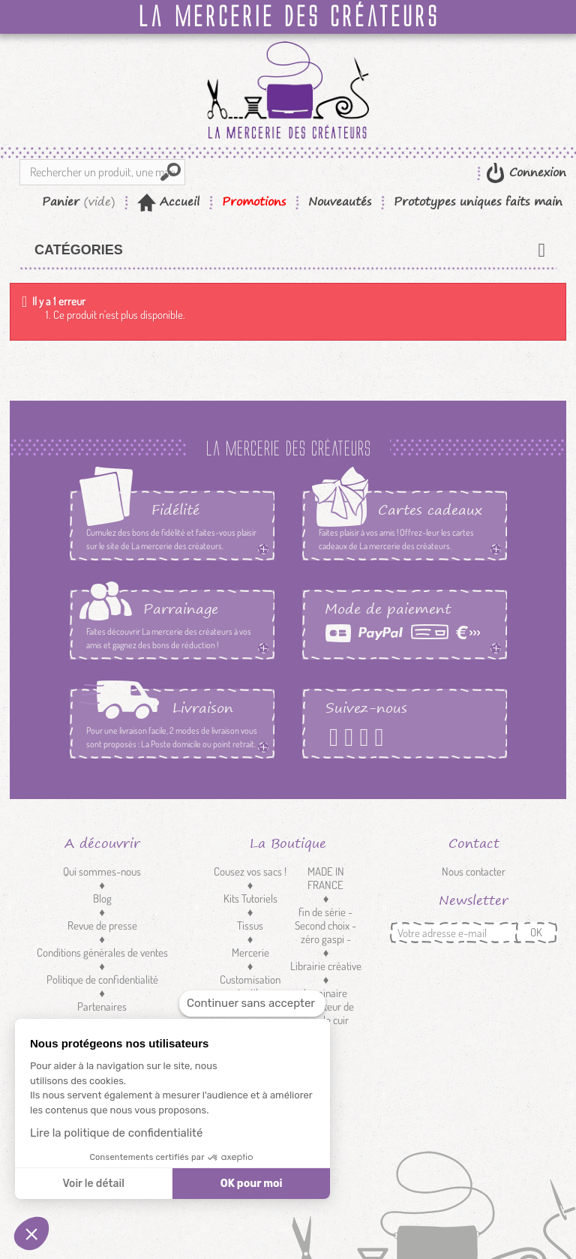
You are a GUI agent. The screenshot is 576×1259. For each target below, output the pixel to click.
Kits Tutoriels (251, 898)
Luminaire (325, 993)
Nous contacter (474, 871)
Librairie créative (326, 966)
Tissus (250, 925)
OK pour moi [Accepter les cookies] (251, 1183)
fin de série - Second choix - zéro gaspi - (325, 925)
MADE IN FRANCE (326, 878)
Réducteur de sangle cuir (326, 1013)
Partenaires (102, 1006)
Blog (102, 898)
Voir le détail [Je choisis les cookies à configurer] (93, 1183)
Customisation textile (250, 986)
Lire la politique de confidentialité (116, 1133)
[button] (32, 1233)
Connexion (535, 172)
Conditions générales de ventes (102, 952)
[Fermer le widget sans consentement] (252, 1003)
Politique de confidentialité (102, 979)
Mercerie (250, 952)
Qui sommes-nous (102, 871)
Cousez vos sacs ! (250, 871)
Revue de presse (102, 925)
